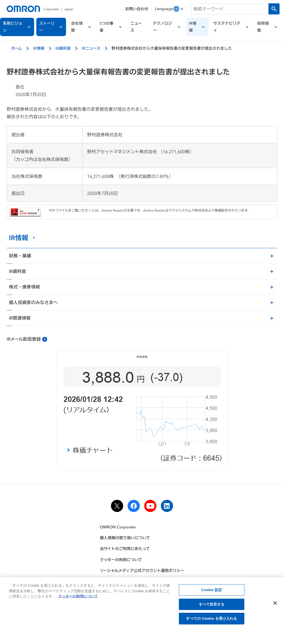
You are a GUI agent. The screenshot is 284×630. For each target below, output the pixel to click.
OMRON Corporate (118, 527)
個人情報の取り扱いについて (125, 538)
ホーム (16, 48)
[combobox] (169, 8)
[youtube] (150, 506)
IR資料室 (63, 48)
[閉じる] (275, 605)
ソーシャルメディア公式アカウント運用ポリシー (142, 570)
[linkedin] (167, 506)
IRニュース (91, 48)
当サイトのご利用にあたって (125, 549)
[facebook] (134, 506)
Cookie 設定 (211, 591)
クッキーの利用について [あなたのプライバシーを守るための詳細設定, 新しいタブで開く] (78, 598)
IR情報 (38, 48)
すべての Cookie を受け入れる (211, 620)
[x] (117, 506)
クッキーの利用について (121, 560)
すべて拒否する (211, 606)
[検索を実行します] (274, 8)
